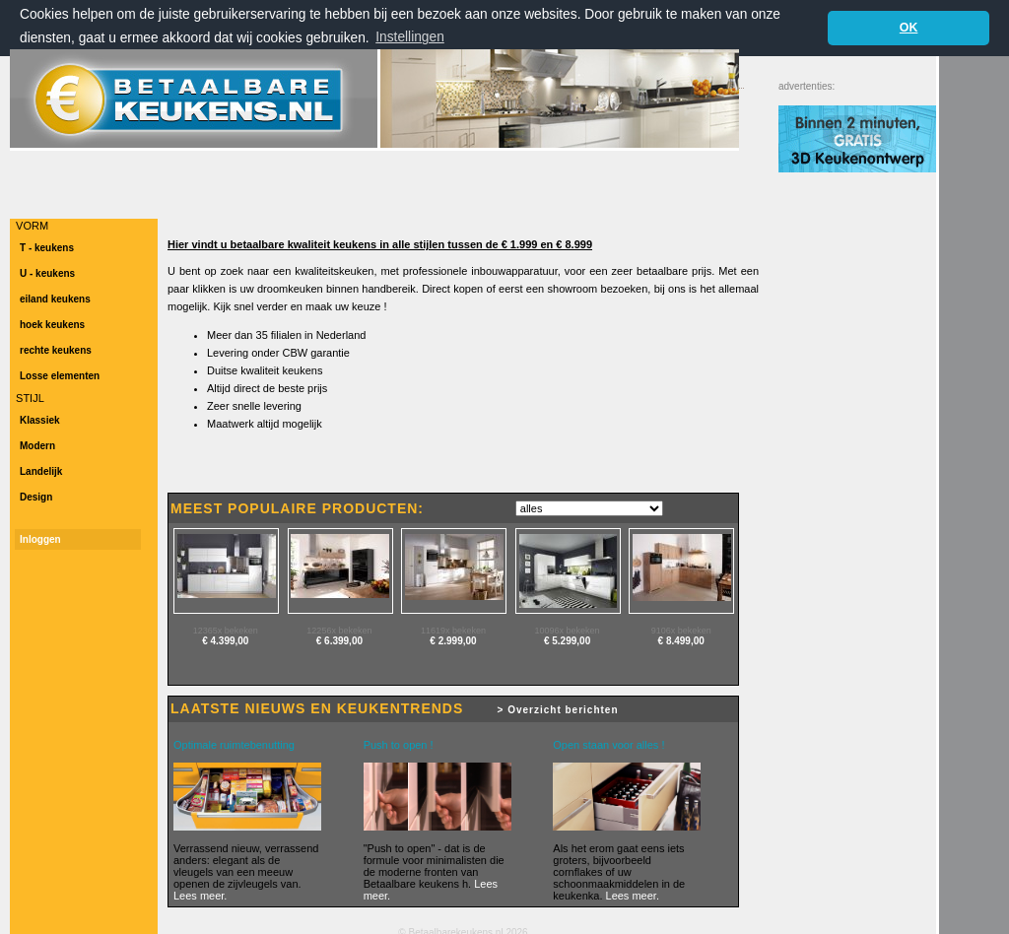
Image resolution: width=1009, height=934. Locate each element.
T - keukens (47, 247)
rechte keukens (56, 350)
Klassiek (40, 420)
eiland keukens (55, 299)
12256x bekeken (338, 630)
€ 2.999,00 (453, 640)
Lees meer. (200, 895)
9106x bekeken (681, 630)
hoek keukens (52, 324)
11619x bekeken (453, 630)
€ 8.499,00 (681, 640)
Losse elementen (60, 375)
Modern (37, 445)
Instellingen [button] (409, 37)
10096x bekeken (567, 630)
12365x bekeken (225, 630)
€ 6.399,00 (339, 640)
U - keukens (47, 273)
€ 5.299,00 (567, 640)
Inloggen (40, 539)
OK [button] (909, 27)
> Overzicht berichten (558, 709)
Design (36, 497)
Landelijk (41, 471)
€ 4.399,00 (225, 640)
